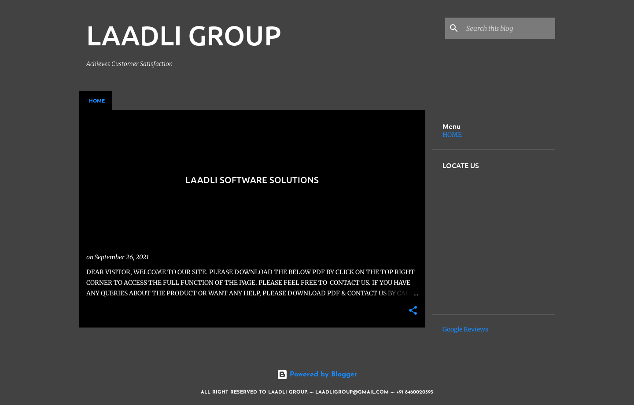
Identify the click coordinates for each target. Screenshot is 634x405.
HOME (452, 135)
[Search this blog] (509, 28)
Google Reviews (465, 329)
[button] (413, 311)
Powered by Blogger (317, 374)
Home (97, 100)
